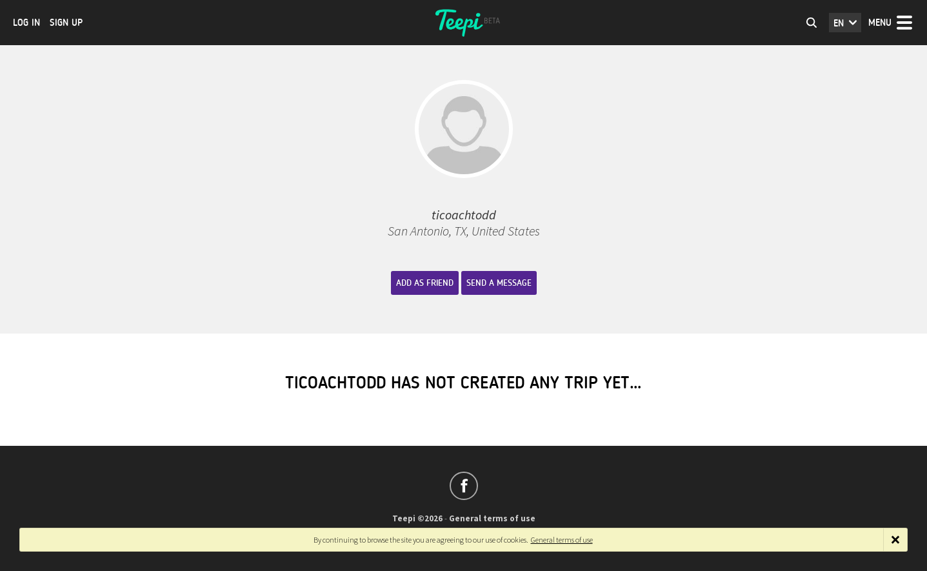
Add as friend (425, 282)
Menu (880, 22)
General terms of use (492, 518)
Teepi (464, 22)
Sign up (66, 22)
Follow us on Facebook (464, 486)
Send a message (499, 282)
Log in (26, 22)
